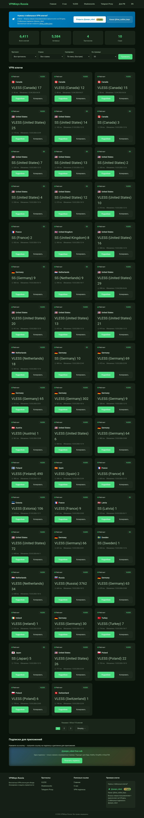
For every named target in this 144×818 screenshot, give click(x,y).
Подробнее (20, 99)
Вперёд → (82, 728)
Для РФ (122, 4)
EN (132, 4)
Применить (125, 57)
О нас (64, 4)
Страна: (41, 52)
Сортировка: (69, 52)
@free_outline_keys (45, 23)
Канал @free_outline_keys (119, 19)
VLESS (75, 4)
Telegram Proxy (107, 4)
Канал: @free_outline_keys (117, 793)
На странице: (96, 52)
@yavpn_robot (119, 789)
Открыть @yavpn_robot (89, 19)
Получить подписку (72, 760)
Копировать (38, 98)
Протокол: (15, 52)
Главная (53, 4)
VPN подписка (79, 790)
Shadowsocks (89, 4)
